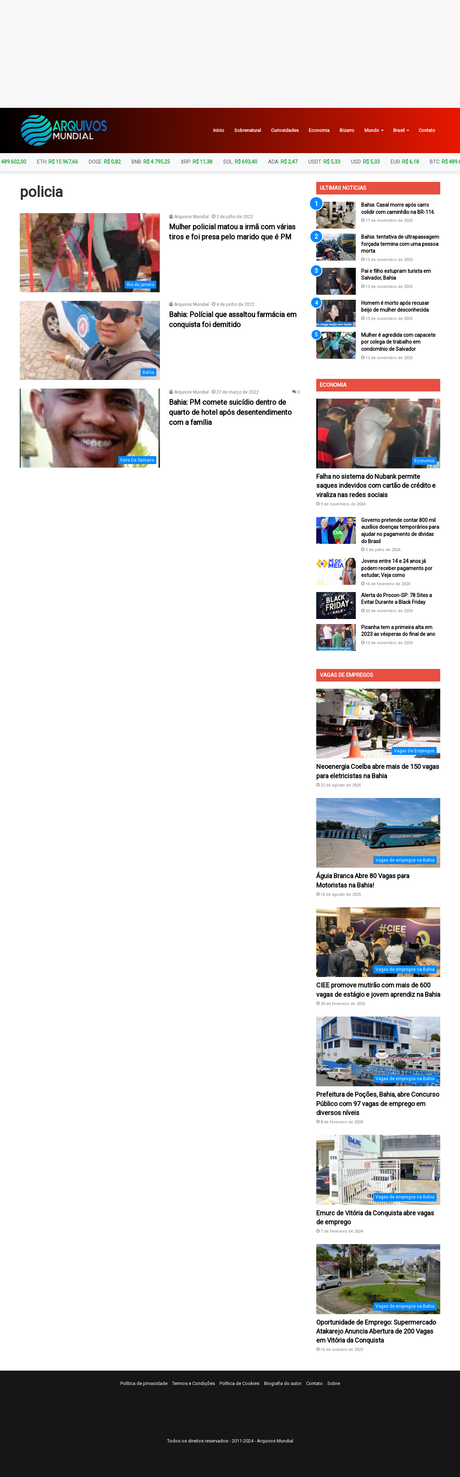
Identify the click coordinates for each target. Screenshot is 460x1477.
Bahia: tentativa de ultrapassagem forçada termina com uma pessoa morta (400, 244)
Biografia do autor (283, 1383)
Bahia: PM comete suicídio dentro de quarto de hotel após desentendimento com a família (230, 412)
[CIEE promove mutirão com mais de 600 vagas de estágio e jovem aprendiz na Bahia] (378, 942)
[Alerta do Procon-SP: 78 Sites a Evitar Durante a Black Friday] (336, 605)
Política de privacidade (143, 1383)
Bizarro (347, 130)
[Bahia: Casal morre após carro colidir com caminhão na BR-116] (336, 215)
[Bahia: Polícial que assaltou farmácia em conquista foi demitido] (90, 340)
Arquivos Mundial (191, 216)
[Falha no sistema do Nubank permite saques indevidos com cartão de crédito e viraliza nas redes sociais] (378, 434)
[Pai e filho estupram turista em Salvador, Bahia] (336, 281)
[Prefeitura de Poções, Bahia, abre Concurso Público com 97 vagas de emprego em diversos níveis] (378, 1052)
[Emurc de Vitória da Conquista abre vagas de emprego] (378, 1170)
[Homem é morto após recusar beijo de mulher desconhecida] (336, 313)
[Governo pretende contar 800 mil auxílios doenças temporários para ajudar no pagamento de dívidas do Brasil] (336, 530)
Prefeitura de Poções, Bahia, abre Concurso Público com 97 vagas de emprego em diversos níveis (377, 1103)
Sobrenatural (247, 130)
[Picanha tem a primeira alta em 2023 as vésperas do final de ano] (336, 637)
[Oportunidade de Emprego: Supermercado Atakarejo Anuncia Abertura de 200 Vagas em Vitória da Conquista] (378, 1279)
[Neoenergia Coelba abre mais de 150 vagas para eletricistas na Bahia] (378, 724)
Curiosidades (285, 130)
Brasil (399, 130)
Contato (427, 130)
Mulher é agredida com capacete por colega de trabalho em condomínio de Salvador (398, 342)
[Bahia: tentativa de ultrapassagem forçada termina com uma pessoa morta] (336, 247)
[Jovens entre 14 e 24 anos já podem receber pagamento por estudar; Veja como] (336, 571)
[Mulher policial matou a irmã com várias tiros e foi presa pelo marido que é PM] (90, 252)
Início (218, 130)
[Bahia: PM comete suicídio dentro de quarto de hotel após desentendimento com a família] (90, 428)
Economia (319, 130)
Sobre (333, 1383)
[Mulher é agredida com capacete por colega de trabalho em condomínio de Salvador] (336, 345)
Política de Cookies (239, 1383)
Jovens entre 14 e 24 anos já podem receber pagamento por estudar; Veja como (396, 568)
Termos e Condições (193, 1383)
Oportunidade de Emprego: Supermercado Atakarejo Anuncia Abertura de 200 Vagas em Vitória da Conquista (376, 1331)
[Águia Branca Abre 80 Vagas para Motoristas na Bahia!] (378, 833)
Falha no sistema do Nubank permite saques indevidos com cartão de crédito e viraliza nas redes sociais (376, 485)
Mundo (371, 130)
